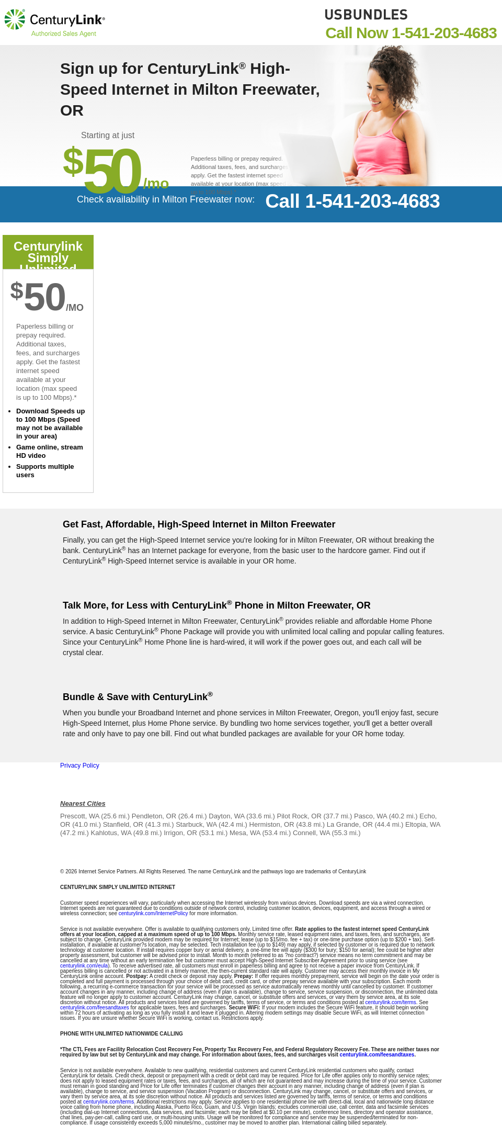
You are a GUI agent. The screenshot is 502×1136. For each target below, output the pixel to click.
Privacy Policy (79, 765)
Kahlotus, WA (111, 833)
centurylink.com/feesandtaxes (94, 1007)
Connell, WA (311, 833)
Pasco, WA (370, 816)
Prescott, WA (79, 816)
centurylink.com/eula (84, 966)
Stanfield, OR (123, 824)
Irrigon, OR (180, 833)
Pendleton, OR (154, 816)
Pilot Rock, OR (299, 816)
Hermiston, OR (271, 824)
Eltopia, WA (422, 824)
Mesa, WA (245, 833)
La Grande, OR (350, 824)
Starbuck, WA (196, 824)
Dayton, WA (226, 816)
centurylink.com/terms (390, 1002)
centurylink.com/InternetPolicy (153, 913)
